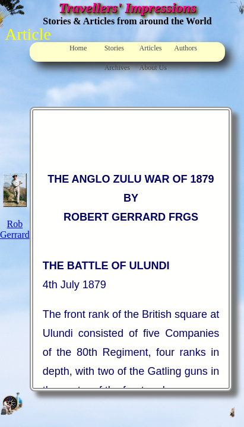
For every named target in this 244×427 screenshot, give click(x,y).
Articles (150, 48)
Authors (185, 48)
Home (78, 48)
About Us (152, 67)
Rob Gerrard (15, 229)
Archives (117, 67)
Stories (114, 48)
